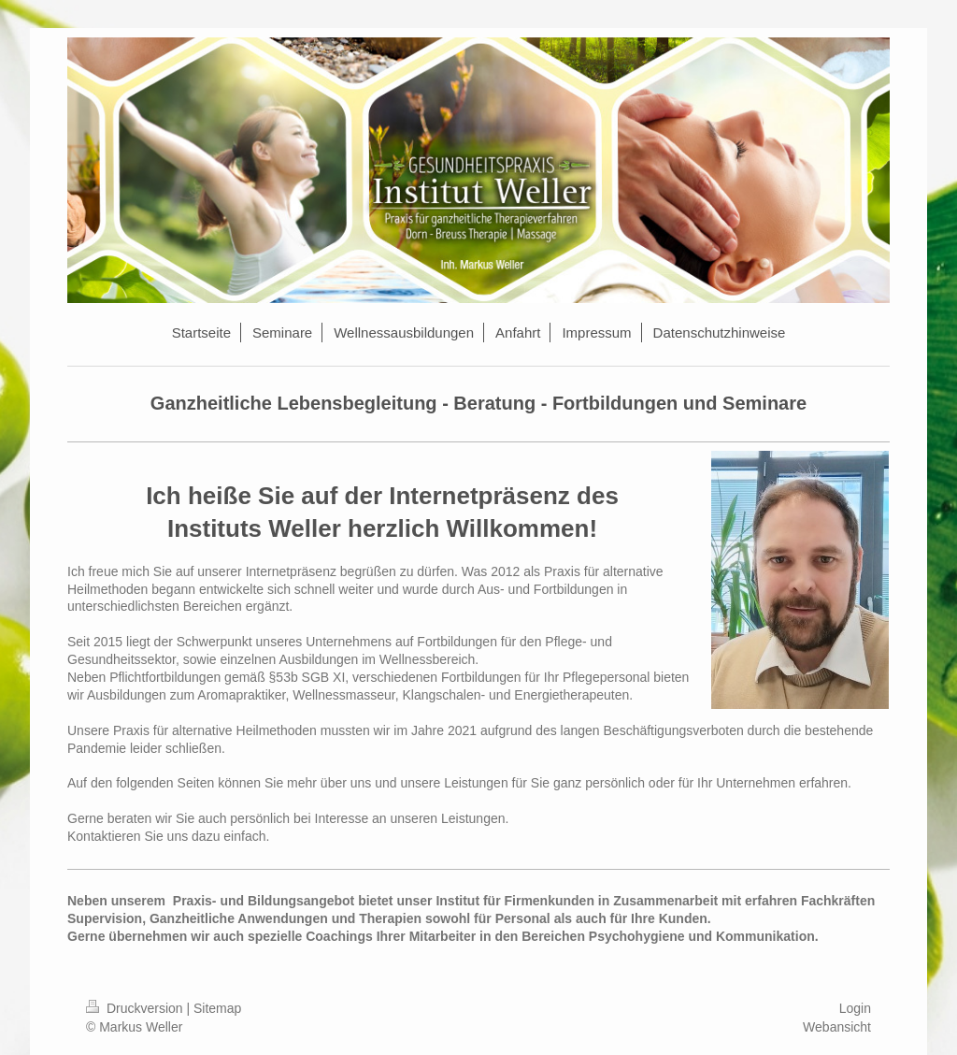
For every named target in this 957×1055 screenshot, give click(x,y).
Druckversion (136, 1008)
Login (855, 1008)
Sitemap (217, 1008)
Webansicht (837, 1026)
